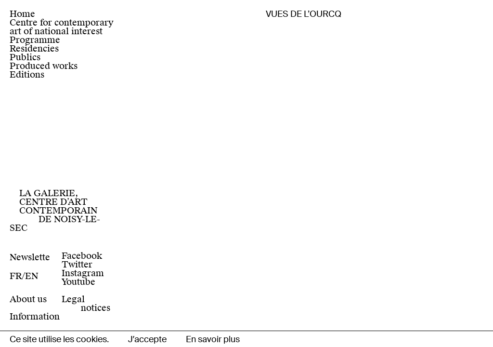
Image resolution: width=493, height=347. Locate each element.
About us (28, 299)
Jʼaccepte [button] (147, 339)
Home (22, 13)
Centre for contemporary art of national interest (62, 27)
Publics (25, 57)
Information (35, 316)
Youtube (78, 281)
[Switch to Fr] (17, 275)
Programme (35, 39)
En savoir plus (213, 339)
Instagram (83, 273)
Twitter (77, 264)
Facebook (82, 255)
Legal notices (86, 303)
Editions (27, 74)
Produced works (44, 65)
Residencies (34, 48)
